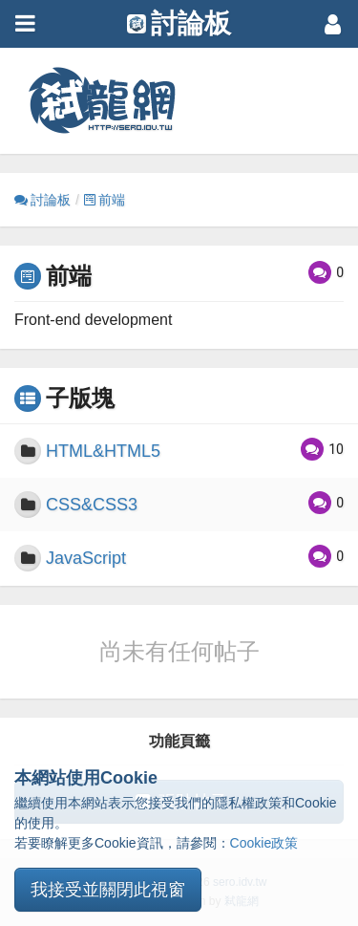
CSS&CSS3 (91, 504)
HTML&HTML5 (103, 451)
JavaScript (86, 558)
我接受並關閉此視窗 (108, 889)
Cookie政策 (264, 843)
